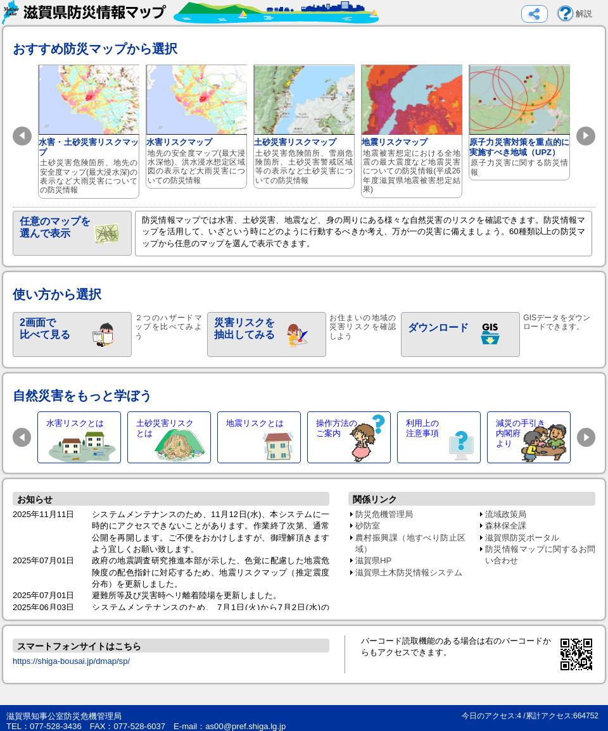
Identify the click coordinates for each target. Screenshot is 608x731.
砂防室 (367, 525)
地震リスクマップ (412, 131)
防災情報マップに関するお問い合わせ (540, 554)
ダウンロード (438, 327)
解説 (584, 13)
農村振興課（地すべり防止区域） (410, 543)
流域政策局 (505, 514)
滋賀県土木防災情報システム (408, 572)
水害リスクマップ (196, 126)
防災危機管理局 (384, 514)
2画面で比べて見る (45, 328)
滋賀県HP (373, 560)
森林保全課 (505, 525)
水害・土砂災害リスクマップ (89, 131)
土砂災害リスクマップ (304, 126)
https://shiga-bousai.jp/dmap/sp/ (71, 661)
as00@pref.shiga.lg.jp (245, 726)
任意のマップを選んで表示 (55, 227)
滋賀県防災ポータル (522, 537)
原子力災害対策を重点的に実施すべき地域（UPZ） (519, 122)
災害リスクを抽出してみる (244, 328)
